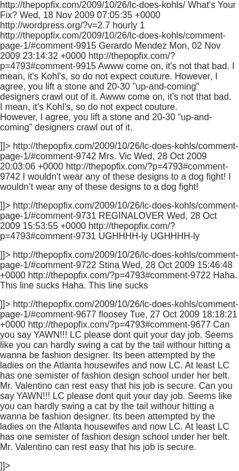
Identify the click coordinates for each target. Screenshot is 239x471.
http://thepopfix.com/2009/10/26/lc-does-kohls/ (119, 235)
